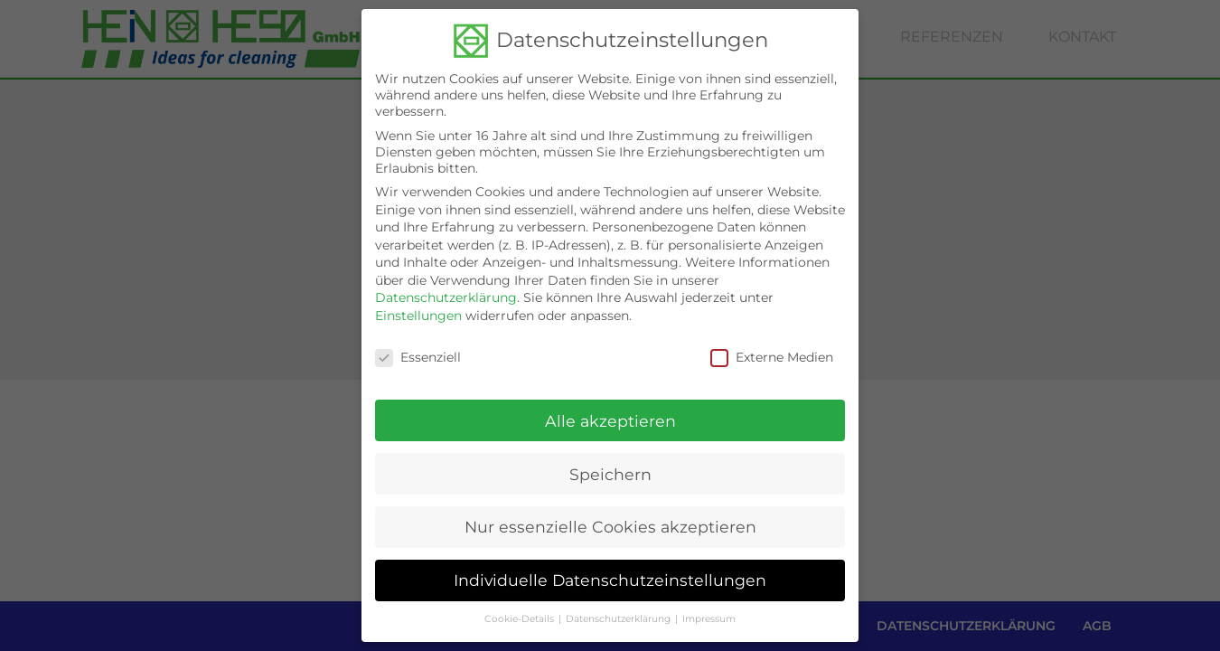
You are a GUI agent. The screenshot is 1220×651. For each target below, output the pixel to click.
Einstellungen (418, 309)
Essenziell (418, 351)
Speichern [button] (610, 467)
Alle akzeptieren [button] (610, 413)
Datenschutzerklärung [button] (618, 612)
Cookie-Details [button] (519, 612)
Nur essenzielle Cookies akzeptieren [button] (610, 520)
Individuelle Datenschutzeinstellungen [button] (610, 573)
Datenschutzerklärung (446, 291)
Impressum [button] (709, 612)
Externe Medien (771, 351)
